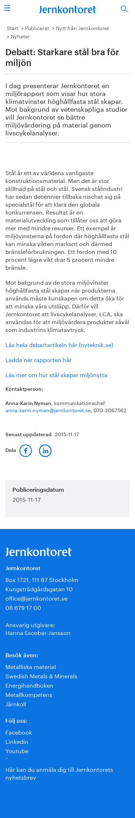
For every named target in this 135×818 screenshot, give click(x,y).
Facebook (18, 731)
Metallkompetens (28, 693)
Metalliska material (30, 665)
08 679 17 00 (23, 606)
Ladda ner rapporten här (38, 359)
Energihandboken (29, 684)
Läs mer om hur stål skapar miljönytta (56, 374)
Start (12, 28)
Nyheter (20, 36)
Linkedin (16, 740)
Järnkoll (15, 703)
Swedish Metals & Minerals (41, 675)
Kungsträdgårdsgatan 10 (39, 588)
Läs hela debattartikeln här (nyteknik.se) (59, 344)
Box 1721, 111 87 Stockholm (41, 578)
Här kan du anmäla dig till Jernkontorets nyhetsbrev (59, 772)
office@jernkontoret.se (36, 597)
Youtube (16, 750)
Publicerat (37, 28)
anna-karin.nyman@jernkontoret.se (48, 410)
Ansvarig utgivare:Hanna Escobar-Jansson (38, 628)
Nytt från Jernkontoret (82, 28)
